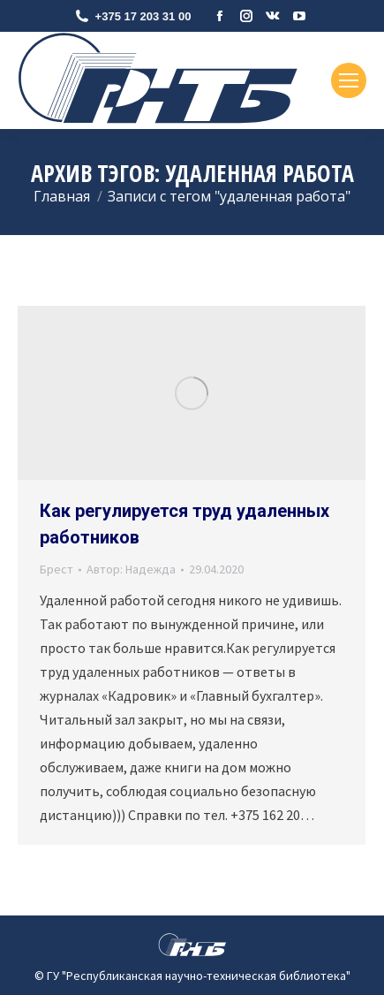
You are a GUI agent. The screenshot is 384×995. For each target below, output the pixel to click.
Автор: (131, 569)
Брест (56, 569)
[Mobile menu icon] (348, 80)
